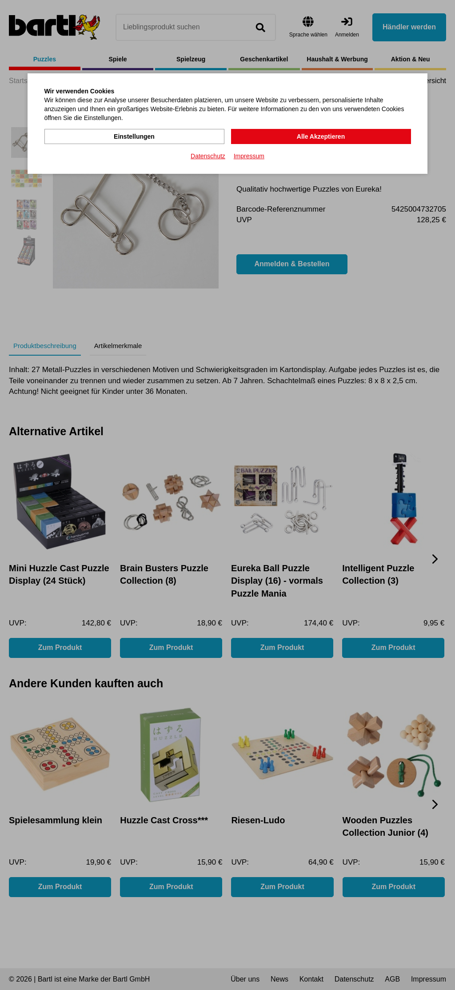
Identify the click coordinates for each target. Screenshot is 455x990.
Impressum (249, 156)
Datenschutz (208, 156)
